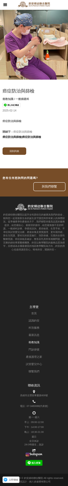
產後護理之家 (34, 356)
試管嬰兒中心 (34, 364)
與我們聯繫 (49, 186)
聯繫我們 (34, 371)
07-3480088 (33, 406)
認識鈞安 (34, 320)
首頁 (34, 313)
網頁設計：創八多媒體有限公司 (34, 481)
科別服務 (34, 327)
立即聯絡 (13, 479)
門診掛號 (34, 349)
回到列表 (14, 151)
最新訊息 (34, 335)
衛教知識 (34, 342)
